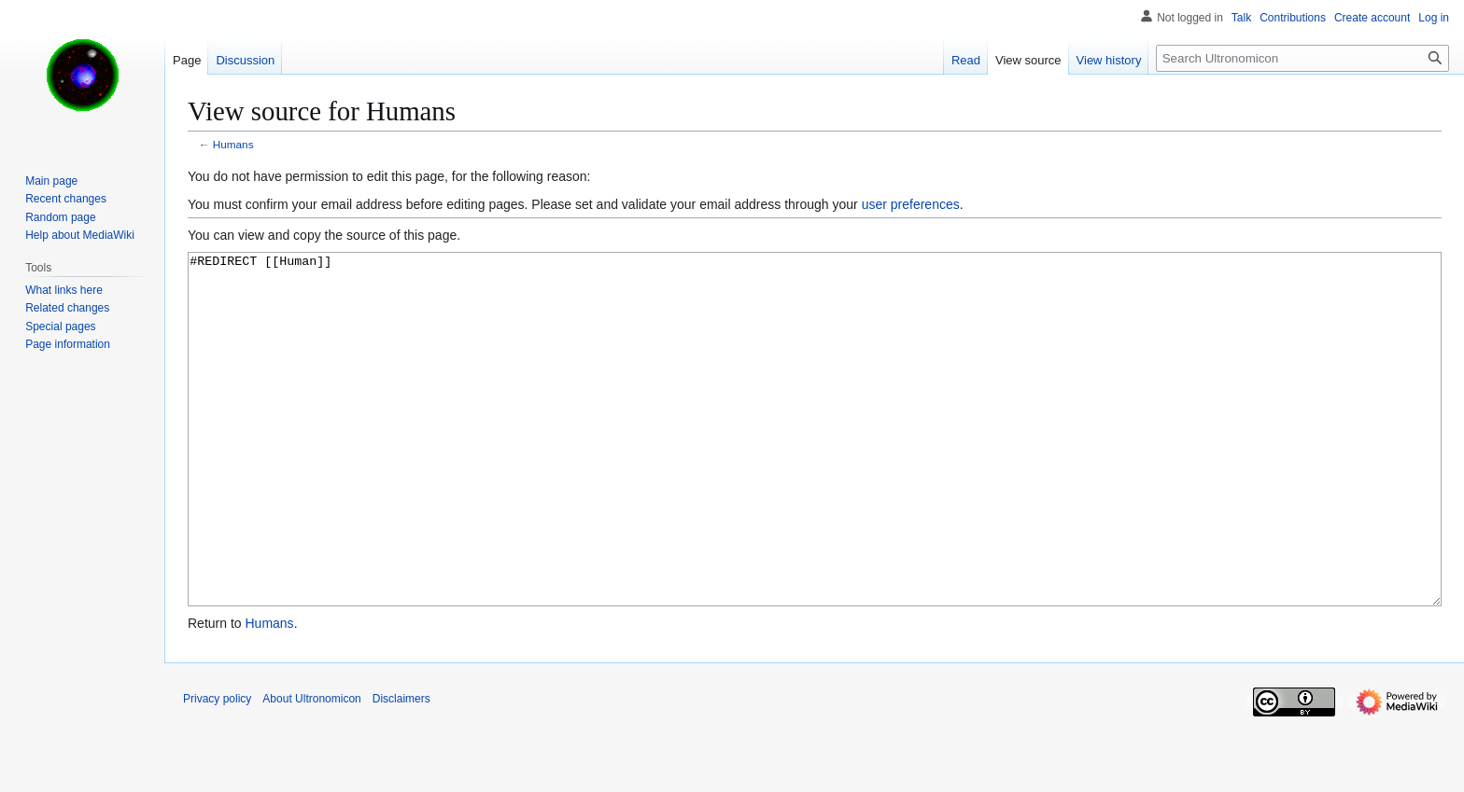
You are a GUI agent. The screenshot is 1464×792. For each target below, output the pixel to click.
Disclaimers (401, 768)
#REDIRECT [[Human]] (815, 464)
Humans (233, 144)
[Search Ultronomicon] (1302, 58)
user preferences (911, 204)
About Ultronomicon (311, 768)
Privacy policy (217, 768)
